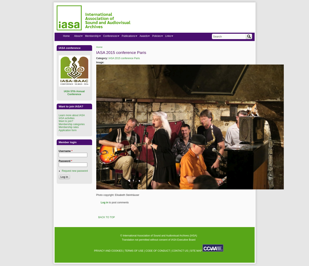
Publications (128, 37)
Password (65, 161)
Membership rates (69, 127)
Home (99, 47)
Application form (68, 130)
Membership (92, 37)
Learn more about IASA (72, 115)
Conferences (110, 37)
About (77, 37)
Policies (156, 37)
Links (168, 37)
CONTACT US (180, 250)
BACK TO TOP (106, 217)
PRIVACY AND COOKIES (108, 250)
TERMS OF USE (134, 250)
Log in (104, 202)
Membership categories (72, 124)
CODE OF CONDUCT (157, 250)
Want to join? (66, 121)
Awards (143, 37)
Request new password (75, 170)
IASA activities (67, 118)
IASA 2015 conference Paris (124, 58)
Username (66, 151)
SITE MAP (196, 250)
